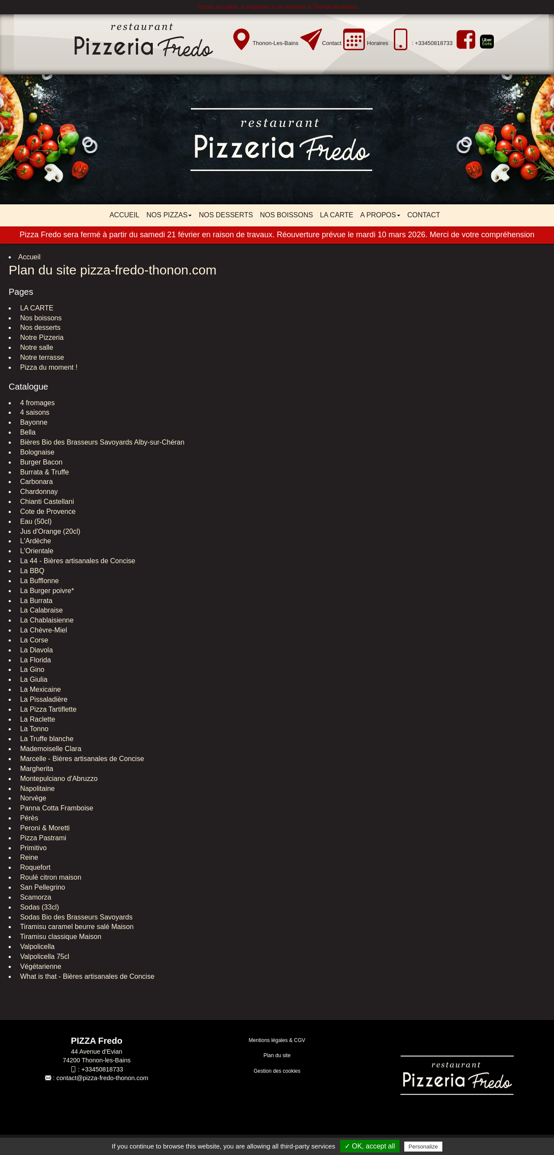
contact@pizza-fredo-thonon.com (102, 1077)
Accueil (124, 215)
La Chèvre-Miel (42, 630)
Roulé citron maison (49, 877)
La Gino (31, 669)
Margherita (35, 768)
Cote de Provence (47, 511)
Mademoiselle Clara (49, 748)
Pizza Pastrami (42, 838)
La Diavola (35, 650)
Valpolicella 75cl (43, 956)
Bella (26, 432)
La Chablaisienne (46, 620)
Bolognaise (36, 452)
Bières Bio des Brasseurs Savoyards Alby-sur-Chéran (101, 442)
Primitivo (32, 848)
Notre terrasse (41, 357)
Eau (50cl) (35, 521)
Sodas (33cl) (38, 907)
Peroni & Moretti (44, 828)
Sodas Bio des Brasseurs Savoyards (75, 917)
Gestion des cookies (277, 1071)
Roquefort (34, 867)
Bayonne (33, 422)
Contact (331, 43)
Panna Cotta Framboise (55, 808)
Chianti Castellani (46, 501)
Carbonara (35, 481)
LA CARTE (336, 215)
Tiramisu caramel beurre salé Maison (76, 926)
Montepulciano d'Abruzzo (58, 778)
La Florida (34, 660)
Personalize (423, 1146)
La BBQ (31, 570)
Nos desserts (226, 215)
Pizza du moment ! (47, 367)
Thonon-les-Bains (275, 43)
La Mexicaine (39, 689)
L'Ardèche (34, 541)
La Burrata (35, 600)
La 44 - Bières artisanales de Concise (76, 561)
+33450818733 (102, 1069)
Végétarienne (39, 966)
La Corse (33, 640)
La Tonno (33, 728)
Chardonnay (38, 491)
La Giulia (33, 679)
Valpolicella (36, 946)
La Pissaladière (43, 699)
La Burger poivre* (46, 590)
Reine (28, 857)
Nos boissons (286, 215)
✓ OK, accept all (370, 1146)
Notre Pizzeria (41, 337)
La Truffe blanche (46, 738)
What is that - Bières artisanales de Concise (86, 976)
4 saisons (33, 412)
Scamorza (34, 897)
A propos (380, 215)
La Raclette (36, 719)
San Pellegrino (41, 887)
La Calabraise (40, 610)
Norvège (32, 798)
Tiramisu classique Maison (59, 936)
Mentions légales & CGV (277, 1040)
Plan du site (277, 1055)
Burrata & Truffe (43, 472)
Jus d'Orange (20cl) (49, 531)
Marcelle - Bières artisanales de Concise (81, 758)
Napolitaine (36, 788)
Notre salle (35, 347)
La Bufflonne (38, 580)
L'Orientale (35, 551)
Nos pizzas (169, 215)
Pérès (28, 818)
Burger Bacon (40, 462)
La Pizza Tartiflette (47, 709)
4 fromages (36, 403)
